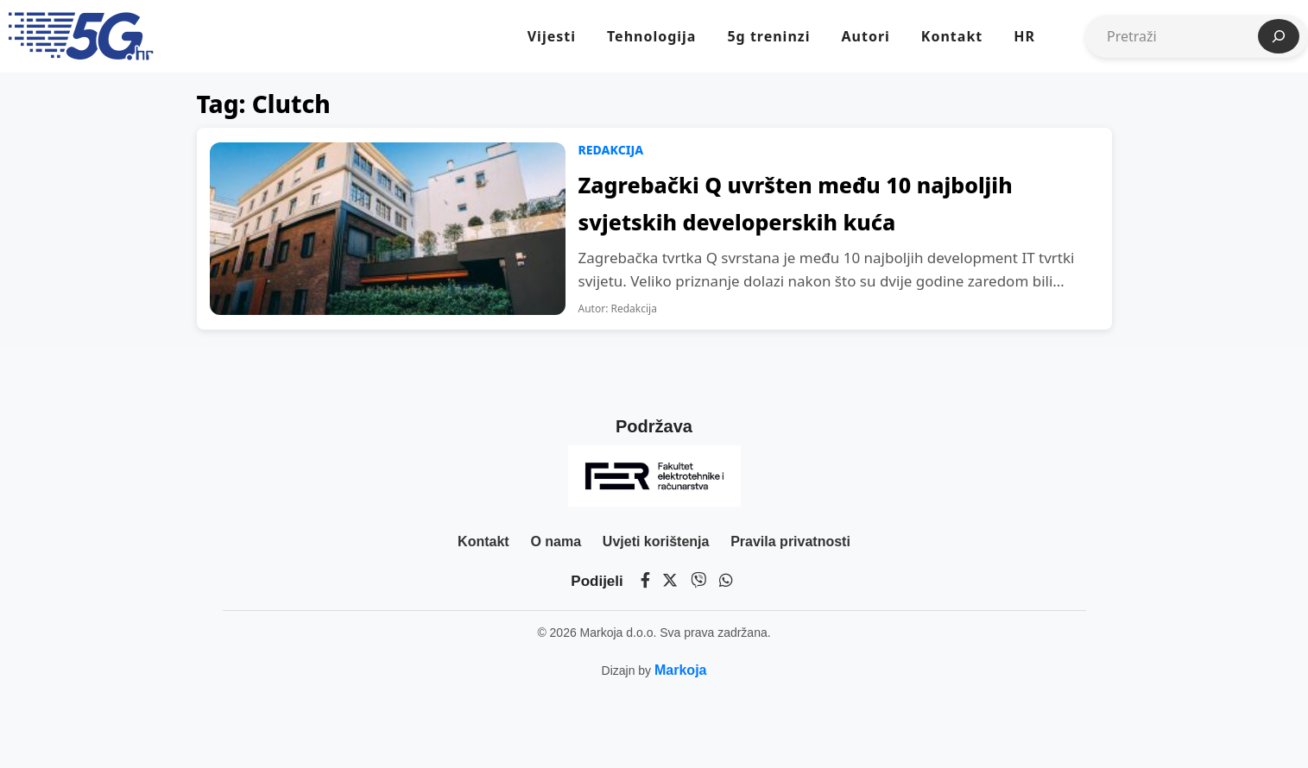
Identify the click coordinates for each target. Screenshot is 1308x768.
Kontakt (952, 36)
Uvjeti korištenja (656, 541)
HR (1024, 36)
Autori (865, 36)
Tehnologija (651, 36)
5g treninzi (768, 36)
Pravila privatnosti (790, 541)
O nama (555, 541)
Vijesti (552, 36)
